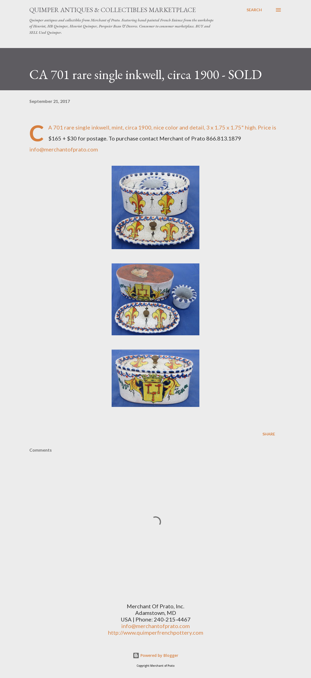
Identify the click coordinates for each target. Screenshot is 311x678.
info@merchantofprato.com (63, 149)
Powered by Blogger (155, 655)
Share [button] (268, 434)
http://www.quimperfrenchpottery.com (155, 632)
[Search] (254, 10)
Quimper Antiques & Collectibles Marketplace (112, 9)
